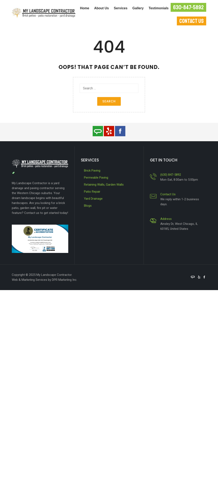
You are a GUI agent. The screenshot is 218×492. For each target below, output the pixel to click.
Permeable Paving (96, 177)
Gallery (138, 8)
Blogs (88, 205)
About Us (101, 8)
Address (166, 219)
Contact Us (168, 194)
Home (84, 8)
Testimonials (159, 8)
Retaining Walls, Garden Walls (104, 184)
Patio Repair (92, 191)
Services (120, 8)
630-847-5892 (188, 7)
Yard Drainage (93, 198)
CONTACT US (191, 21)
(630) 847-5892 (170, 175)
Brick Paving (92, 170)
